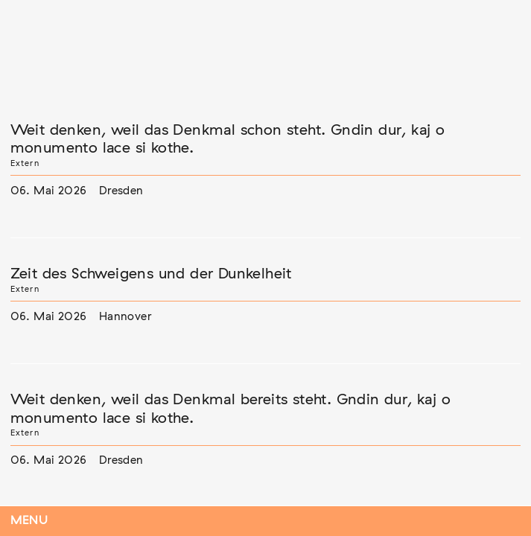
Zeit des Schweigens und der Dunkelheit (151, 274)
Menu (29, 520)
